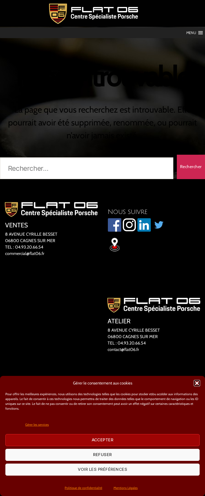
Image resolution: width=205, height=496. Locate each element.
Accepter (103, 439)
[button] (197, 383)
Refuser (102, 454)
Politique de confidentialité (83, 488)
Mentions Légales (126, 488)
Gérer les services (37, 425)
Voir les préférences (102, 469)
